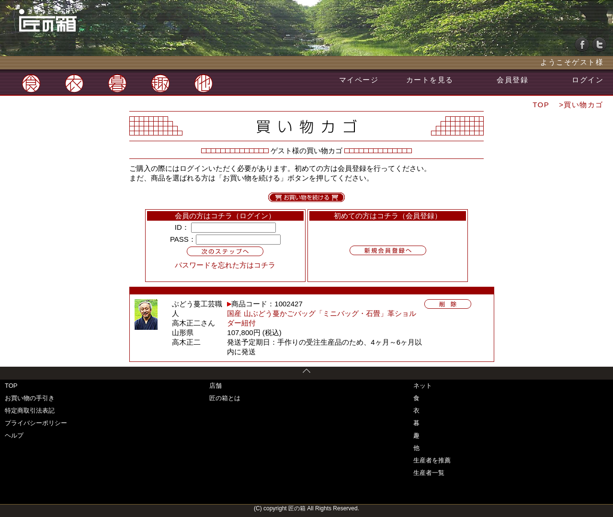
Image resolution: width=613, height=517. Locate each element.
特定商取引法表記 (30, 410)
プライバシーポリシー (36, 423)
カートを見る (430, 80)
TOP (541, 105)
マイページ (359, 80)
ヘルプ (14, 435)
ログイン (587, 80)
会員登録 (512, 80)
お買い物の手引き (30, 398)
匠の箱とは (224, 398)
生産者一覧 (428, 472)
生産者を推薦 (432, 460)
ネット (422, 385)
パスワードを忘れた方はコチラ (225, 265)
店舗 (215, 385)
